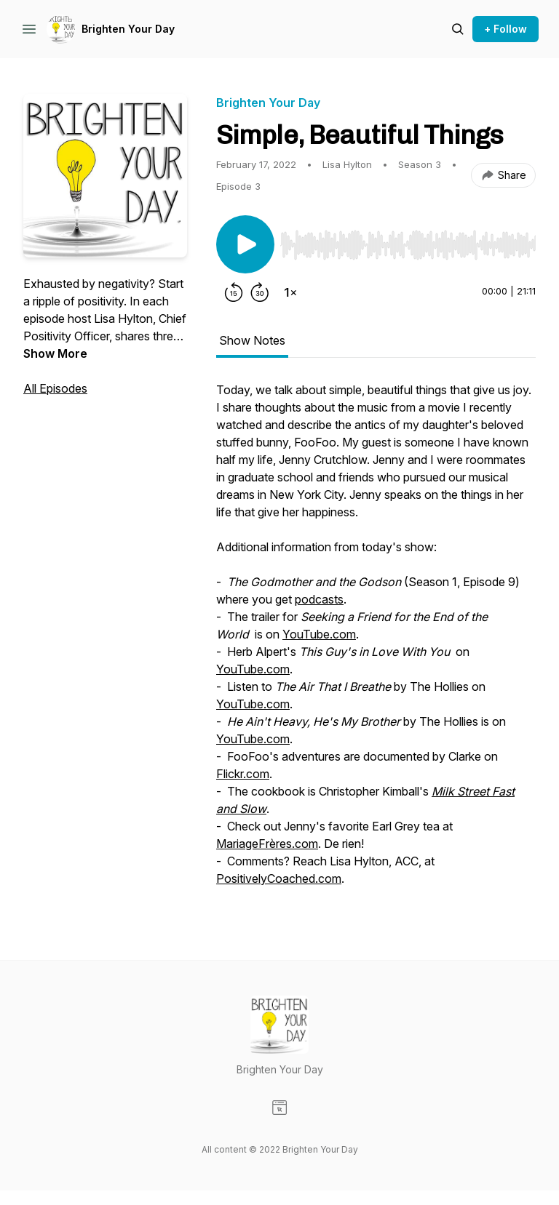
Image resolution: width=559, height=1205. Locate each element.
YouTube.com (319, 634)
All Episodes (55, 388)
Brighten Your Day (128, 29)
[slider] (408, 245)
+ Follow (505, 29)
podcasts (319, 599)
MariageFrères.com (267, 843)
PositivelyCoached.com (278, 878)
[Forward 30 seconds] (260, 292)
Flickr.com (242, 773)
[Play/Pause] (245, 244)
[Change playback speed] (290, 292)
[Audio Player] (408, 241)
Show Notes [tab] (252, 340)
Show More (55, 353)
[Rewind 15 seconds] (233, 292)
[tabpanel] (376, 641)
